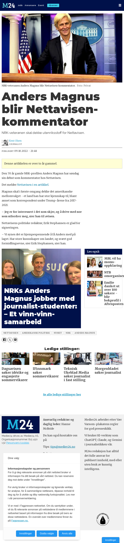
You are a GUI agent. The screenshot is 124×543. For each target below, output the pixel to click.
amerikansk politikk (36, 333)
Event (41, 5)
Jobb (20, 5)
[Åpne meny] (120, 5)
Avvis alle (67, 533)
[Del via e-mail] (15, 339)
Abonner (53, 5)
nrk (68, 333)
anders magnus (85, 333)
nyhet (58, 333)
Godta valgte (47, 533)
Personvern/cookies (17, 442)
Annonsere (30, 5)
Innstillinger (110, 540)
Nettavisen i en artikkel (32, 184)
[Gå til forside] (8, 5)
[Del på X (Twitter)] (9, 339)
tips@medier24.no (62, 446)
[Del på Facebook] (4, 339)
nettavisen (10, 333)
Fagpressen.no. (19, 520)
